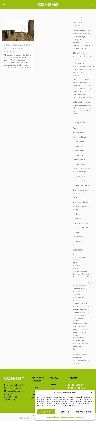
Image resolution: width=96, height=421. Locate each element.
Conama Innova (79, 160)
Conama (34, 387)
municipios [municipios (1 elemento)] (77, 332)
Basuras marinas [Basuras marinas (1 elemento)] (79, 277)
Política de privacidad (68, 417)
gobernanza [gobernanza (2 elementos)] (84, 312)
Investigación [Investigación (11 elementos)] (78, 324)
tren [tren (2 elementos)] (74, 363)
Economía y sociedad (81, 185)
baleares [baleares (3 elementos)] (83, 271)
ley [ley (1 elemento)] (85, 324)
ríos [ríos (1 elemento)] (82, 341)
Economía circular (79, 181)
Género (76, 197)
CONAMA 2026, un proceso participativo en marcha (82, 56)
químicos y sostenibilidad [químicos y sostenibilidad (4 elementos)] (78, 336)
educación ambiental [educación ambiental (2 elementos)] (81, 306)
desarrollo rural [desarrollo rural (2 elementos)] (79, 298)
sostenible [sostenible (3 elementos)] (77, 357)
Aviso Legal (79, 417)
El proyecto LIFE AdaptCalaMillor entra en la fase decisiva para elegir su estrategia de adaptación (83, 69)
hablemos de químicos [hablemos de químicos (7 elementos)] (78, 319)
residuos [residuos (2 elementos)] (76, 341)
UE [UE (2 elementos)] (78, 363)
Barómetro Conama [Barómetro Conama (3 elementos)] (80, 274)
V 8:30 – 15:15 (10, 400)
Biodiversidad (78, 132)
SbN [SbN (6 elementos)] (74, 349)
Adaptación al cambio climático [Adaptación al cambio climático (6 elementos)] (81, 258)
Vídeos (52, 388)
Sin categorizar (79, 241)
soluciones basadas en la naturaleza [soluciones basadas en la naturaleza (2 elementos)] (81, 353)
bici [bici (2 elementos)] (88, 277)
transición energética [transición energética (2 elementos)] (81, 360)
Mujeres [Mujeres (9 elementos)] (85, 329)
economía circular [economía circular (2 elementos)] (80, 303)
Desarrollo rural (79, 176)
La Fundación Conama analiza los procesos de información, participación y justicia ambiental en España (83, 108)
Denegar (65, 412)
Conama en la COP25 (81, 155)
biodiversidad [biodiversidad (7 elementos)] (78, 283)
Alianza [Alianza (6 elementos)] (76, 271)
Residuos (76, 232)
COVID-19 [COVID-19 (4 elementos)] (76, 295)
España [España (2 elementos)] (76, 312)
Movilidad (76, 214)
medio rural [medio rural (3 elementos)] (83, 326)
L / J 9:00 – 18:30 (10, 397)
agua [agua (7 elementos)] (75, 263)
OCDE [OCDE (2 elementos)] (84, 332)
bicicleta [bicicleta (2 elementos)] (76, 280)
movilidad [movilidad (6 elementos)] (77, 329)
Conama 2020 (78, 141)
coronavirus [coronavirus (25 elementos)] (77, 292)
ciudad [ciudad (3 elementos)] (83, 289)
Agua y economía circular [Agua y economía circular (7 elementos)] (79, 267)
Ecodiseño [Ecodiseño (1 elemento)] (77, 300)
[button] (91, 392)
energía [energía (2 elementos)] (83, 309)
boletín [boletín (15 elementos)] (87, 283)
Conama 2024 (78, 150)
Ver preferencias (83, 412)
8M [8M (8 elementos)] (74, 254)
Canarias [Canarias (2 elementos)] (76, 289)
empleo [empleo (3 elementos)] (76, 309)
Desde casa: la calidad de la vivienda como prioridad (18, 48)
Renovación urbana (80, 227)
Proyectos (77, 218)
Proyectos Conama (80, 223)
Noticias (53, 385)
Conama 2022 (78, 146)
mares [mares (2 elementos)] (75, 326)
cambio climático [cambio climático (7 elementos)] (79, 286)
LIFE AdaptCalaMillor (81, 202)
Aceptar (46, 412)
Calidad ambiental (80, 137)
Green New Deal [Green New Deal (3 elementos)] (79, 315)
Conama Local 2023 (80, 164)
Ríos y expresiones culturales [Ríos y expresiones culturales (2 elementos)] (80, 344)
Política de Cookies (53, 417)
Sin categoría (78, 236)
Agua (75, 128)
